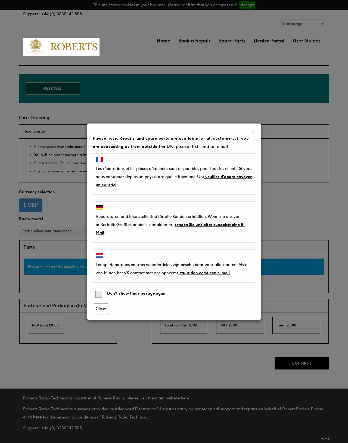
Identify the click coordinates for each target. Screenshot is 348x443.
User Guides (307, 41)
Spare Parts (232, 41)
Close (101, 308)
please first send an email (202, 146)
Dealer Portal (269, 41)
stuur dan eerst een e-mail (204, 272)
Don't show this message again (131, 294)
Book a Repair (194, 41)
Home (163, 41)
